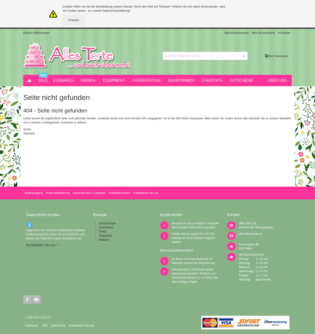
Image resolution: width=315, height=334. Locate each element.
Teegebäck (105, 235)
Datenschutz (58, 325)
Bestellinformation (119, 193)
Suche (238, 118)
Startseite (285, 118)
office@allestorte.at (250, 233)
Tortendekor (106, 227)
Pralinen (104, 239)
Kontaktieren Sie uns (146, 193)
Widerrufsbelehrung (58, 193)
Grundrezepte (107, 223)
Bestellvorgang (34, 193)
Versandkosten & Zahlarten (89, 193)
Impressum (31, 325)
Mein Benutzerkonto (236, 32)
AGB (44, 325)
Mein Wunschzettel (263, 32)
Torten (102, 231)
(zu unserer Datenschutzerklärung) (109, 10)
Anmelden (284, 32)
